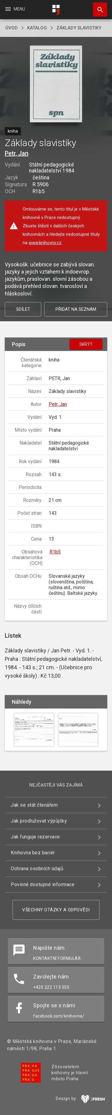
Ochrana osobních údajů (37, 868)
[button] (56, 84)
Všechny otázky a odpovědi (56, 910)
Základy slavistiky (78, 28)
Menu (14, 9)
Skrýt (86, 344)
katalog (37, 28)
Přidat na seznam (76, 309)
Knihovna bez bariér (33, 853)
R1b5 (55, 552)
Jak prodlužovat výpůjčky (39, 821)
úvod (11, 28)
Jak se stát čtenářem (34, 805)
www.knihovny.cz (45, 242)
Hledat (97, 6)
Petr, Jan (16, 153)
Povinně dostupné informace (42, 884)
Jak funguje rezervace (35, 837)
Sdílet (23, 309)
